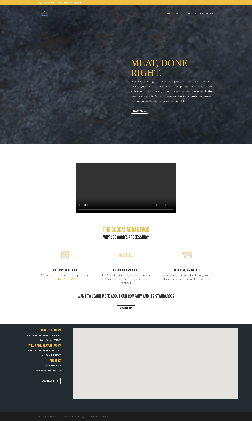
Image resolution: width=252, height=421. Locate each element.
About (179, 13)
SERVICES (191, 13)
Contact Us (206, 13)
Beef (56, 279)
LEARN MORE (139, 111)
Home (169, 13)
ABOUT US (126, 308)
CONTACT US (50, 381)
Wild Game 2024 (67, 279)
